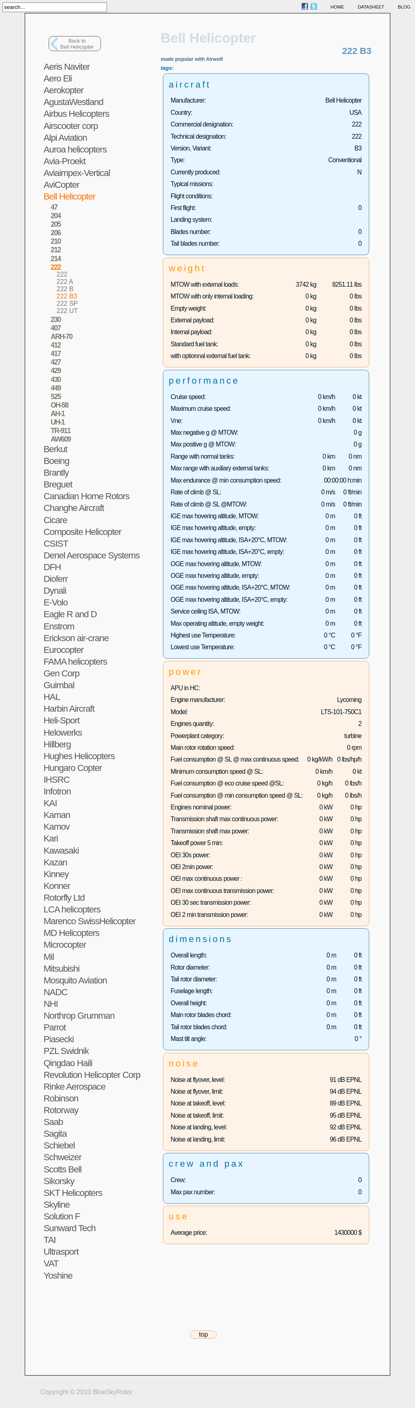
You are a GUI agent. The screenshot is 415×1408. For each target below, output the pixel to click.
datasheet (371, 6)
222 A (65, 281)
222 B (65, 288)
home (337, 6)
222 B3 (67, 296)
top (203, 1334)
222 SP (67, 303)
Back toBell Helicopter (77, 44)
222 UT (67, 310)
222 (62, 274)
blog (404, 6)
